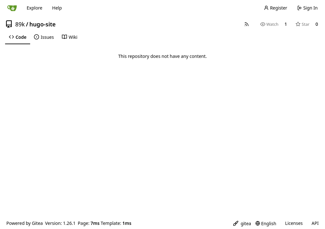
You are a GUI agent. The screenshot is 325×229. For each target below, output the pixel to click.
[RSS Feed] (247, 24)
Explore (34, 8)
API (315, 223)
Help (57, 8)
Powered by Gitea (24, 223)
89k (20, 24)
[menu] (242, 223)
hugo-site (42, 24)
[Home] (12, 8)
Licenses (294, 223)
